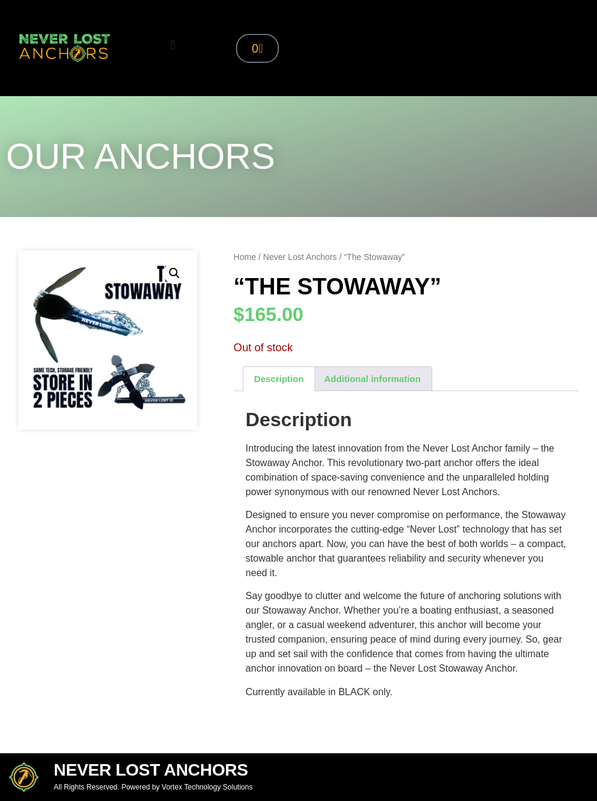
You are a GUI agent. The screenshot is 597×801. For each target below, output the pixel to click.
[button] (173, 45)
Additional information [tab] (372, 379)
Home (245, 257)
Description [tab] (279, 379)
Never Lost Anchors (300, 257)
